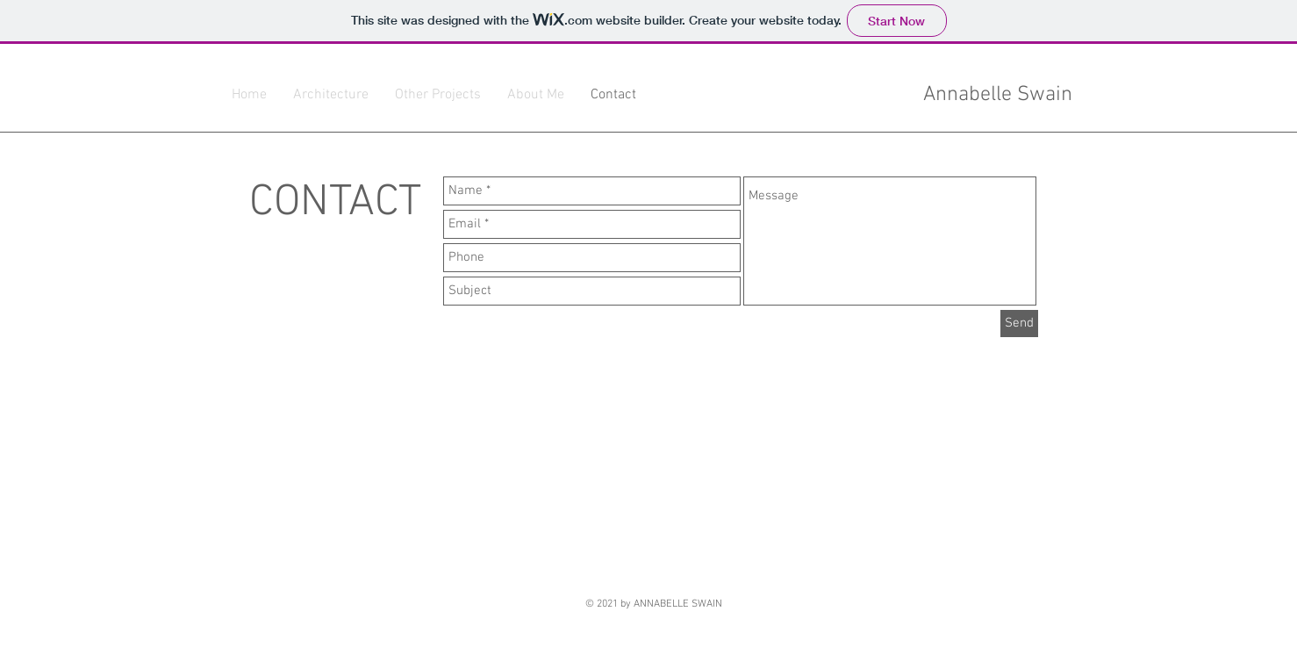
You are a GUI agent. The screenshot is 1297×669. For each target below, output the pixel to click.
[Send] (1019, 323)
